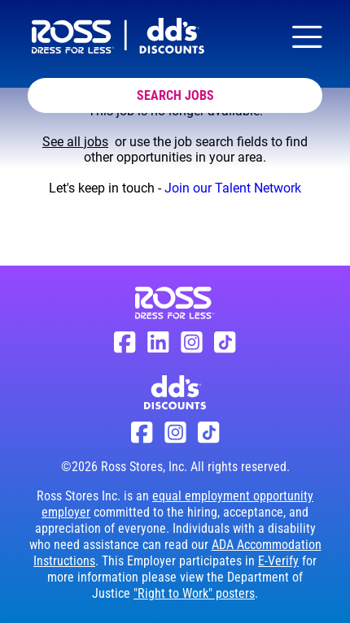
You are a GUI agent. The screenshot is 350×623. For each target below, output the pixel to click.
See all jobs (75, 141)
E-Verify (278, 561)
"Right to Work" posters (194, 593)
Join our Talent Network (232, 188)
